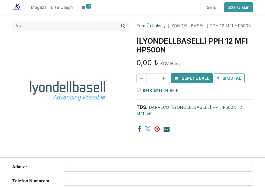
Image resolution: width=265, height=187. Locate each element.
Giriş (211, 7)
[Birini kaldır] (141, 78)
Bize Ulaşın (238, 7)
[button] (192, 78)
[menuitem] (39, 7)
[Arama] (123, 26)
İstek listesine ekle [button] (157, 90)
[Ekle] (164, 78)
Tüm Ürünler (149, 25)
